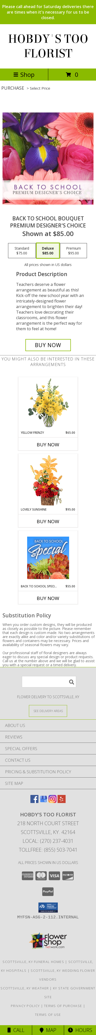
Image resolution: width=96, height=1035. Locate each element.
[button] (48, 908)
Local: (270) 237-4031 (48, 841)
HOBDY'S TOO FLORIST (48, 46)
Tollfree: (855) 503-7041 (48, 849)
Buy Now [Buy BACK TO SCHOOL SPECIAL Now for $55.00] (48, 598)
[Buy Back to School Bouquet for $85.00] (48, 345)
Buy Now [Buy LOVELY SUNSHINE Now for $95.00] (48, 521)
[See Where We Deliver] (48, 710)
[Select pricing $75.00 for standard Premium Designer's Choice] (21, 250)
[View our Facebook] (34, 801)
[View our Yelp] (62, 801)
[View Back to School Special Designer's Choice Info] (48, 557)
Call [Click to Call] (16, 1030)
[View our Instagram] (53, 801)
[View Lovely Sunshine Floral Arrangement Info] (48, 480)
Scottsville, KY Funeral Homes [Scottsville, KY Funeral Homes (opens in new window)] (33, 961)
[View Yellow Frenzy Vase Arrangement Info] (48, 403)
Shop (23, 74)
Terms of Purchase (63, 1006)
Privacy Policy (25, 1006)
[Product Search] (49, 681)
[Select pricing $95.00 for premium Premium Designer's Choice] (73, 250)
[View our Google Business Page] (43, 801)
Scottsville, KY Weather (25, 988)
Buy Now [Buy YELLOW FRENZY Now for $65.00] (48, 444)
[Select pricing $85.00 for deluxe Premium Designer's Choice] (48, 250)
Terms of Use (48, 1014)
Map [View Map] (48, 1030)
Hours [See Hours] (80, 1030)
